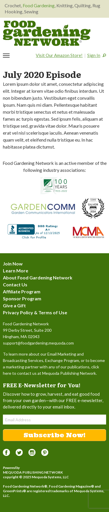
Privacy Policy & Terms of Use (35, 312)
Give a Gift (14, 305)
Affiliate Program (21, 291)
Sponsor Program (22, 298)
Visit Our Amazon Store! (59, 55)
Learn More (15, 270)
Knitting (64, 5)
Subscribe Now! (54, 435)
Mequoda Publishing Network (33, 472)
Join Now (13, 263)
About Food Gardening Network (37, 277)
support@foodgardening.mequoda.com (38, 342)
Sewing (31, 11)
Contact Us (15, 284)
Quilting (82, 5)
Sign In (93, 55)
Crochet (13, 5)
